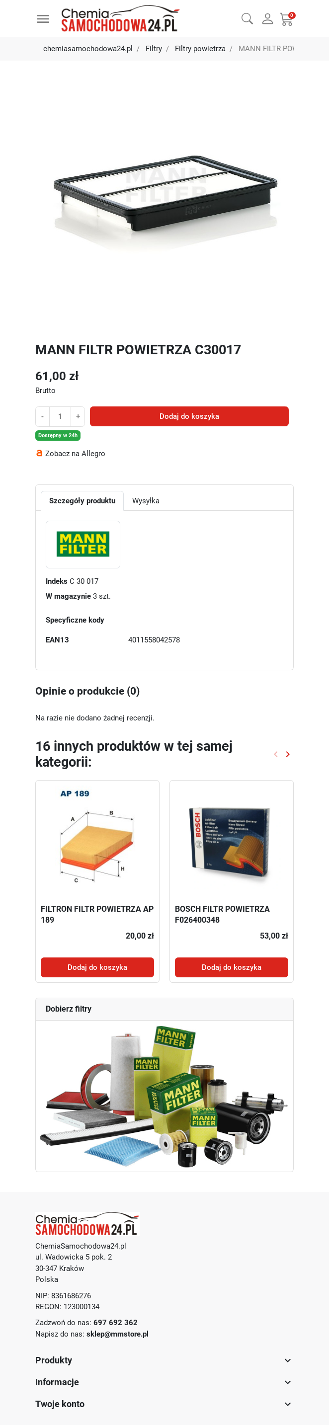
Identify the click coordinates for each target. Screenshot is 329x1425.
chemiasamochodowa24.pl (88, 48)
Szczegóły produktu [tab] (82, 500)
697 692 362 (115, 1322)
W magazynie (68, 596)
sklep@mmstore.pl (117, 1334)
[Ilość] (60, 416)
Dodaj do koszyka (189, 416)
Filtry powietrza (200, 48)
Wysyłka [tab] (146, 500)
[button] (247, 17)
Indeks (57, 581)
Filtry (154, 48)
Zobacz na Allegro (75, 453)
